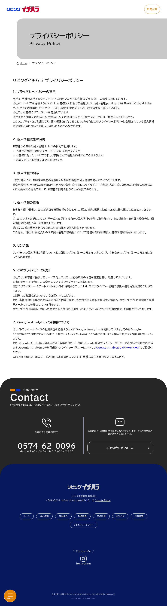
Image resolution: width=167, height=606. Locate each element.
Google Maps (102, 500)
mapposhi (90, 598)
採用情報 (139, 516)
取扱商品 (82, 516)
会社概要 (44, 516)
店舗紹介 (63, 516)
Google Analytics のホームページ (118, 347)
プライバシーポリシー (83, 525)
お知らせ (120, 516)
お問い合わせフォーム (120, 448)
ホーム (23, 63)
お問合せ (152, 9)
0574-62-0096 (47, 446)
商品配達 (101, 516)
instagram (83, 563)
